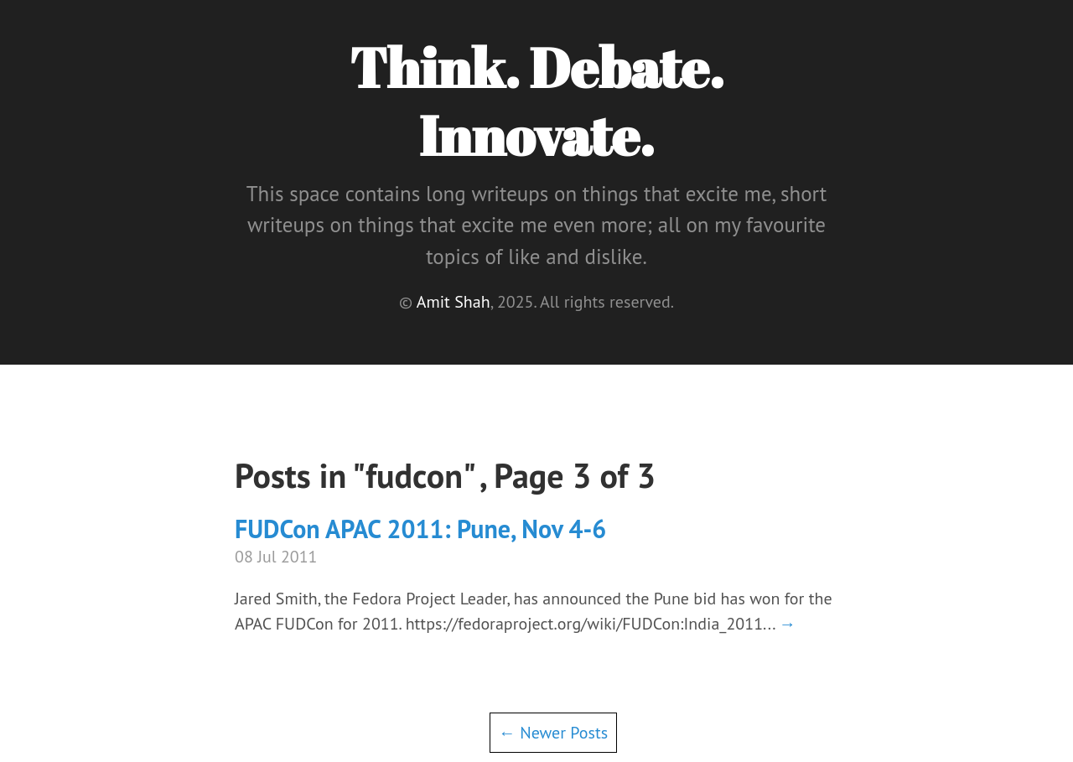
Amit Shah (453, 302)
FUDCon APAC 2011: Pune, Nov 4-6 (420, 528)
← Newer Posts (553, 733)
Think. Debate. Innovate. (536, 101)
